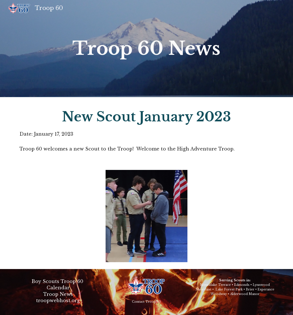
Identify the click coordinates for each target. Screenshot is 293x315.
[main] (146, 48)
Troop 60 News (146, 48)
